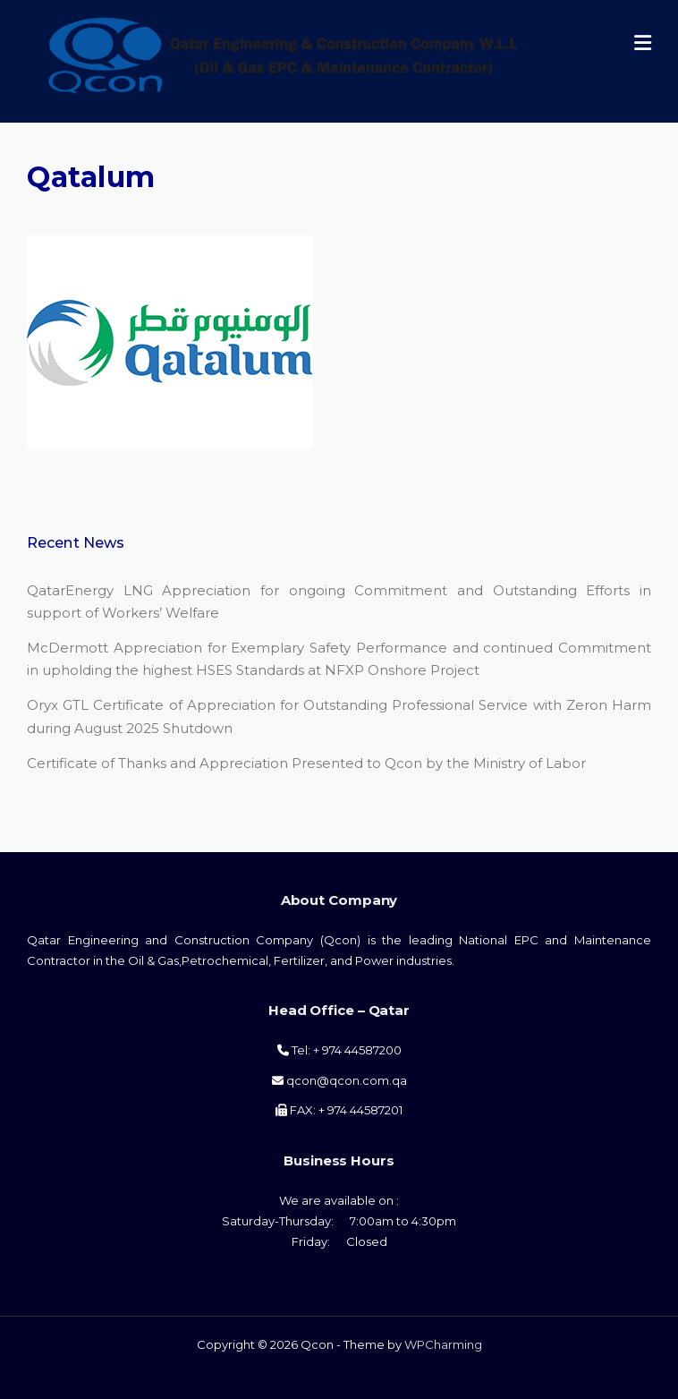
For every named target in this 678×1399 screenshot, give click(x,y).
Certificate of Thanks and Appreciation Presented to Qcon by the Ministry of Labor (306, 763)
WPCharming (443, 1344)
